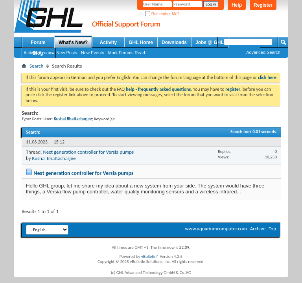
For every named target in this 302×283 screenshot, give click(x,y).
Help (237, 5)
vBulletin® (150, 256)
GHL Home (141, 42)
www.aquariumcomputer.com (216, 229)
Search (36, 66)
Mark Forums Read (126, 52)
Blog (38, 53)
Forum (38, 42)
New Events (92, 52)
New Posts (66, 52)
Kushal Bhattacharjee (54, 158)
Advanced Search (263, 52)
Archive (257, 229)
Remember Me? (162, 14)
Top (272, 229)
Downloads (174, 42)
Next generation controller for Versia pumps (88, 152)
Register (263, 5)
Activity (108, 42)
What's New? (73, 42)
